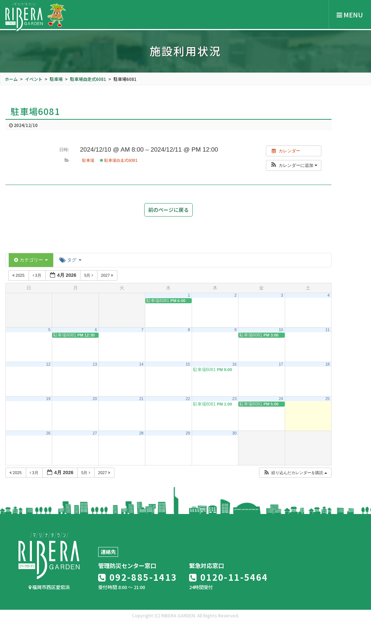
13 (95, 364)
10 (281, 330)
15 (188, 364)
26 (48, 433)
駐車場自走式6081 (119, 160)
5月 (89, 275)
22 (188, 398)
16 (234, 364)
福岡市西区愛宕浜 (49, 587)
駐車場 (88, 160)
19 (48, 398)
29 (188, 433)
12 (48, 364)
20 (95, 398)
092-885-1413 (137, 577)
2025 (19, 275)
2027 (107, 275)
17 (281, 364)
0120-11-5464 (228, 577)
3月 (37, 275)
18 (327, 364)
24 (281, 398)
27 (95, 433)
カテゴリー (31, 260)
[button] (293, 165)
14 (141, 364)
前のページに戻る (168, 209)
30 (234, 433)
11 (327, 330)
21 (141, 398)
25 (327, 398)
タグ (70, 260)
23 (234, 398)
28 (141, 433)
